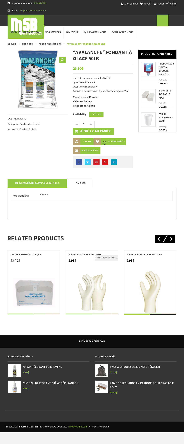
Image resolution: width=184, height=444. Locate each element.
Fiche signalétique (84, 118)
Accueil (12, 56)
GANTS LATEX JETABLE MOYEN (144, 266)
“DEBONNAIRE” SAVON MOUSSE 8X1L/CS (166, 82)
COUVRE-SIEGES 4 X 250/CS (25, 266)
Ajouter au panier (95, 143)
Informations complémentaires (40, 195)
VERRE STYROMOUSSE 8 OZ (166, 130)
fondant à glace (28, 142)
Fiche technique (82, 114)
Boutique (27, 56)
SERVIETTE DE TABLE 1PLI (165, 107)
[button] (62, 72)
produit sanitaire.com (92, 353)
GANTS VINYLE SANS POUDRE (84, 266)
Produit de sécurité (50, 56)
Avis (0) (88, 195)
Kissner (44, 206)
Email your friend (90, 163)
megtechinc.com (78, 438)
